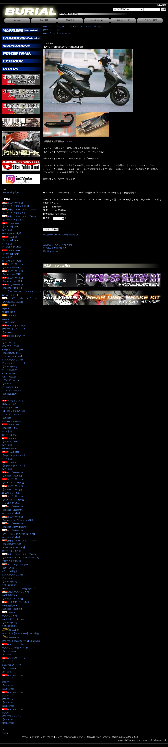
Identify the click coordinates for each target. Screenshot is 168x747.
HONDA (66, 33)
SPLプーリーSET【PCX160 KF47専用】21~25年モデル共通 (13, 489)
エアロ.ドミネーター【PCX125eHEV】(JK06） (12, 394)
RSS (4, 729)
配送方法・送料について (98, 737)
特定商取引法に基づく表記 (125, 737)
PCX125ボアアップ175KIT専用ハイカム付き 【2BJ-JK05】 (14, 329)
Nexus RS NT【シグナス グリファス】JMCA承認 (14, 455)
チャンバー (54, 30)
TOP (45, 26)
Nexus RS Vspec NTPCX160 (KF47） (9, 308)
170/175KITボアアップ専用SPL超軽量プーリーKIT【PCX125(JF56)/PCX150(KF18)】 (13, 619)
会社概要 (44, 20)
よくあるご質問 (149, 20)
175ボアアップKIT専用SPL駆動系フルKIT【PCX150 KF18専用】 (15, 605)
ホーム (25, 737)
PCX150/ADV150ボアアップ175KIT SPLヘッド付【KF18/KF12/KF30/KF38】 (12, 716)
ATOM (5, 733)
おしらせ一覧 (123, 20)
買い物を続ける (50, 251)
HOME (17, 20)
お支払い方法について (74, 737)
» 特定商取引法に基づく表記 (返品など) (60, 234)
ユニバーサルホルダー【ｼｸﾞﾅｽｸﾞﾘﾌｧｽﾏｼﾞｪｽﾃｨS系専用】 (15, 568)
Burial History (96, 20)
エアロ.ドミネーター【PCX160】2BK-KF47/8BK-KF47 (12, 417)
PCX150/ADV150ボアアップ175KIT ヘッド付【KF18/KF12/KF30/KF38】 (12, 699)
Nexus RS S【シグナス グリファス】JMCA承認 (14, 465)
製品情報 (70, 20)
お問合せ (34, 737)
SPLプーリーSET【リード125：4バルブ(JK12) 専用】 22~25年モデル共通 (19, 534)
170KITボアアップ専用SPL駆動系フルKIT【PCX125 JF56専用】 (15, 595)
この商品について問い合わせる (58, 244)
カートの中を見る (10, 192)
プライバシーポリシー (51, 737)
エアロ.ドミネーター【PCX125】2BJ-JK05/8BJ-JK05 (12, 383)
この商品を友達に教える (54, 248)
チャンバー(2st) (56, 26)
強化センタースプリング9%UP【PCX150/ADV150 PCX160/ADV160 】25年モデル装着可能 (21, 558)
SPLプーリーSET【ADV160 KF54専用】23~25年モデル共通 (13, 499)
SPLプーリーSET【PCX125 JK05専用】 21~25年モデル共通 (13, 510)
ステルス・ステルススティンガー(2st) (84, 26)
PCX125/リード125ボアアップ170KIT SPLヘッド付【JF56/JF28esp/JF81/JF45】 (13, 665)
